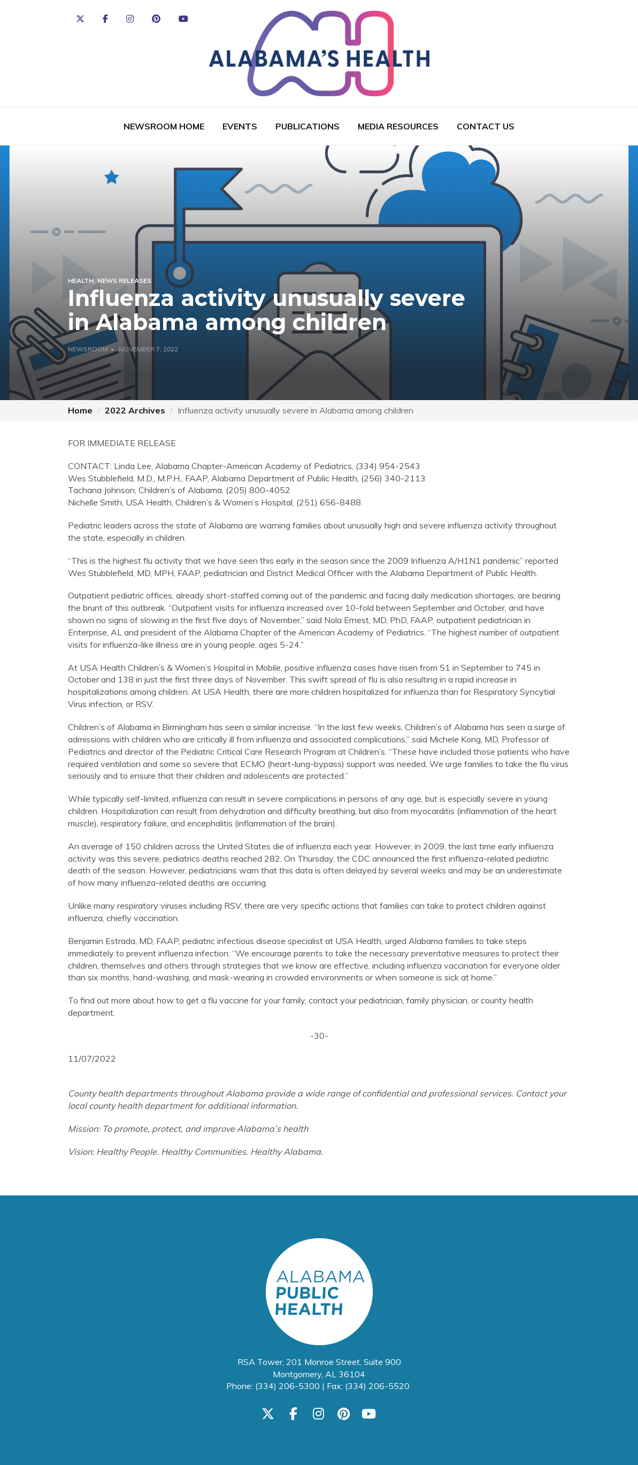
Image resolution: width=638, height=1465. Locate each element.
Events (239, 126)
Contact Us (485, 126)
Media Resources (398, 126)
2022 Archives (135, 410)
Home (80, 410)
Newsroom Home (164, 126)
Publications (307, 126)
